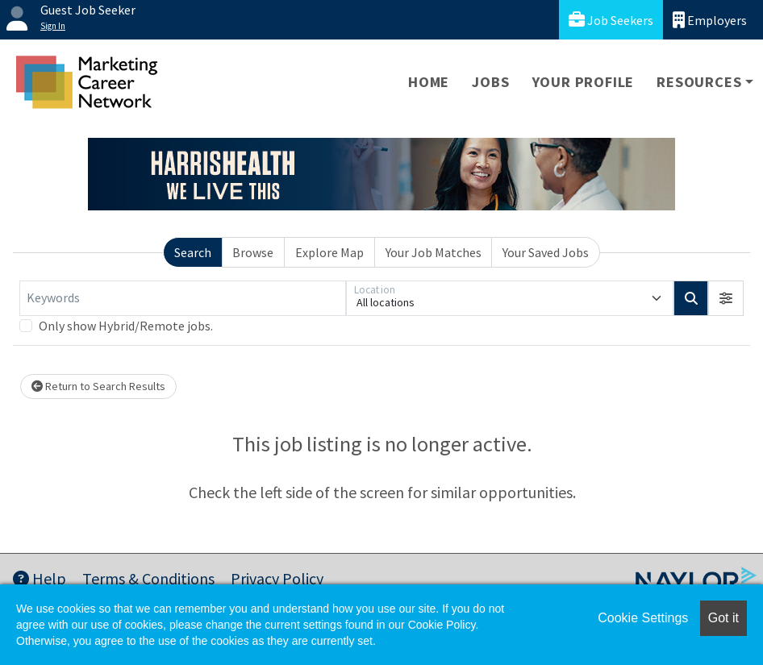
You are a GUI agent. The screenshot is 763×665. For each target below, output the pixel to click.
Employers (710, 20)
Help (39, 578)
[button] (726, 298)
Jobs (490, 82)
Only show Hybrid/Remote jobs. (126, 326)
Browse (252, 252)
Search (192, 252)
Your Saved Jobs (545, 252)
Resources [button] (699, 82)
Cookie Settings (643, 618)
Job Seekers (611, 20)
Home (428, 82)
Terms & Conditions (148, 578)
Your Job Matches (434, 252)
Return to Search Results (98, 386)
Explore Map (329, 252)
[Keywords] (182, 298)
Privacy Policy (277, 578)
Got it (723, 618)
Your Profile (583, 82)
